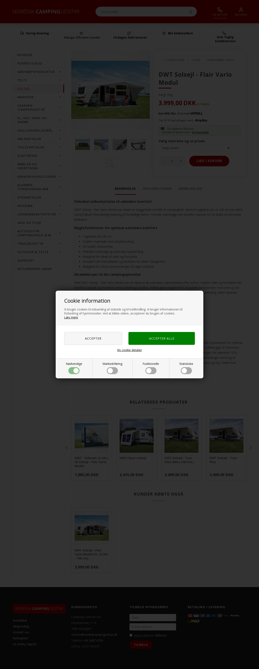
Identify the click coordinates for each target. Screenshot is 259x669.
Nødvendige (74, 368)
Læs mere (71, 317)
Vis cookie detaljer (129, 350)
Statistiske (186, 368)
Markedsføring (112, 368)
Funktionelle (151, 368)
